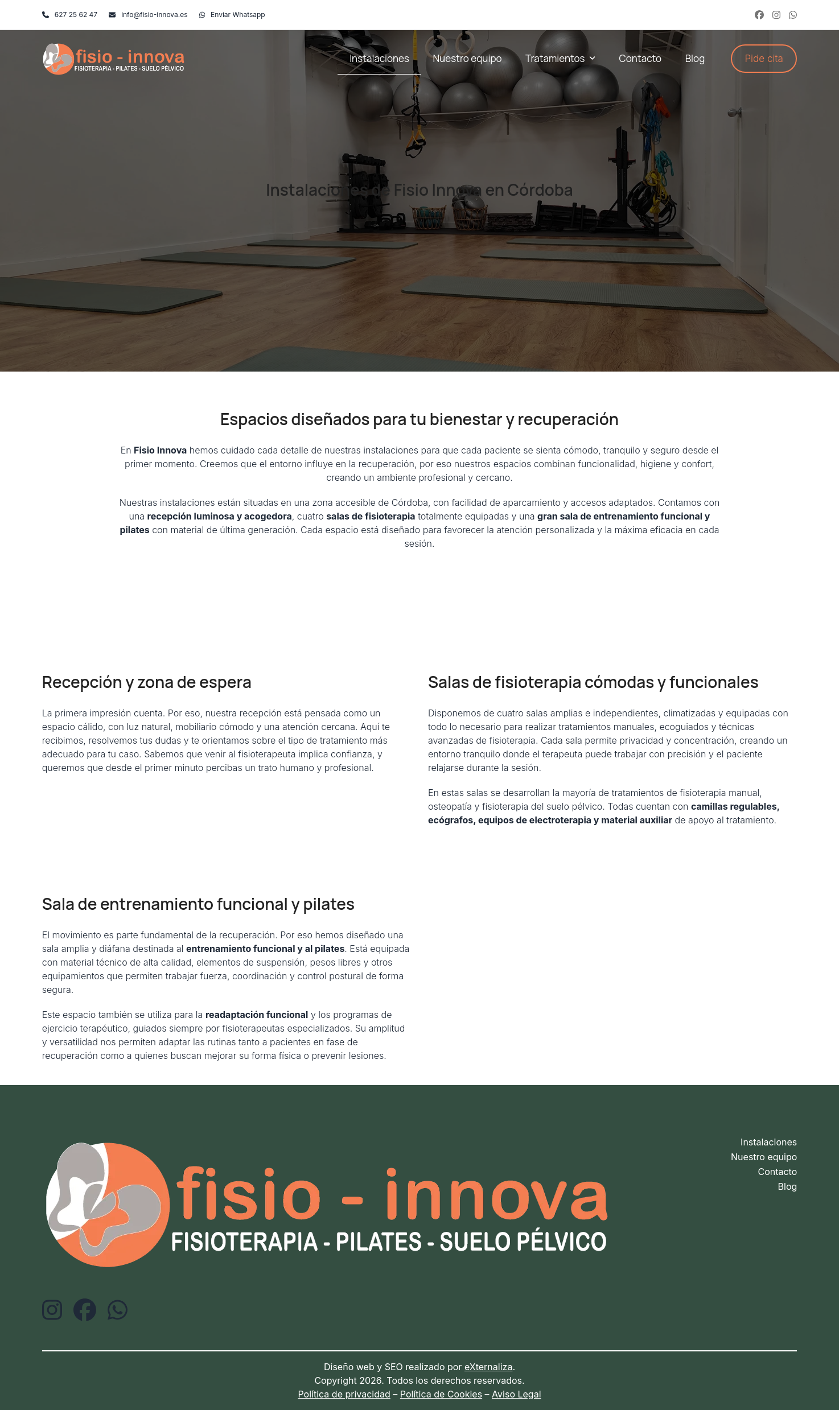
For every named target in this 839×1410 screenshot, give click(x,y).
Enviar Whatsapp (238, 14)
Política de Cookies (441, 1394)
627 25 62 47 (76, 14)
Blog (787, 1186)
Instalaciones (769, 1142)
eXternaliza (488, 1366)
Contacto (777, 1171)
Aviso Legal (516, 1394)
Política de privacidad (344, 1394)
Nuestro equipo (764, 1156)
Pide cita (764, 58)
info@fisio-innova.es (154, 14)
